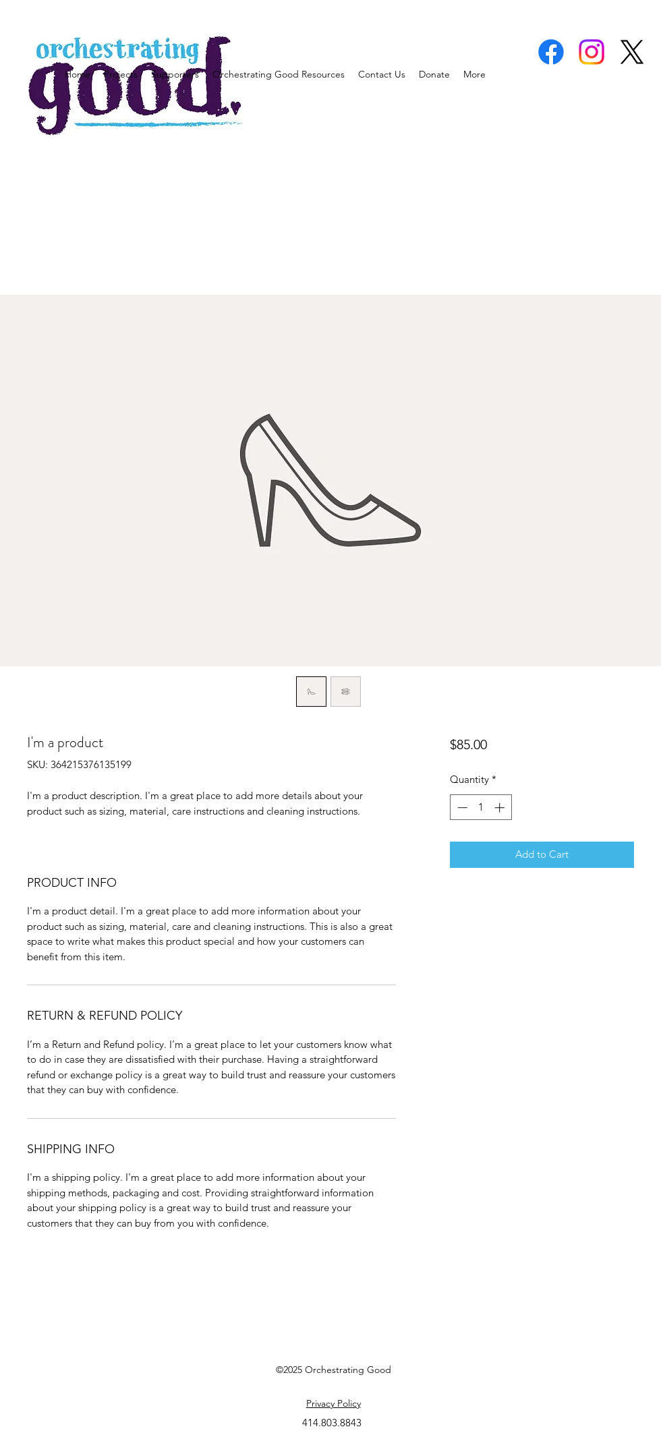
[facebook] (551, 52)
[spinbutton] (480, 807)
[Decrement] (461, 807)
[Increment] (501, 807)
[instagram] (591, 52)
